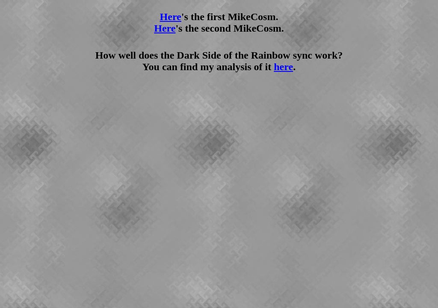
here (283, 66)
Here (170, 16)
